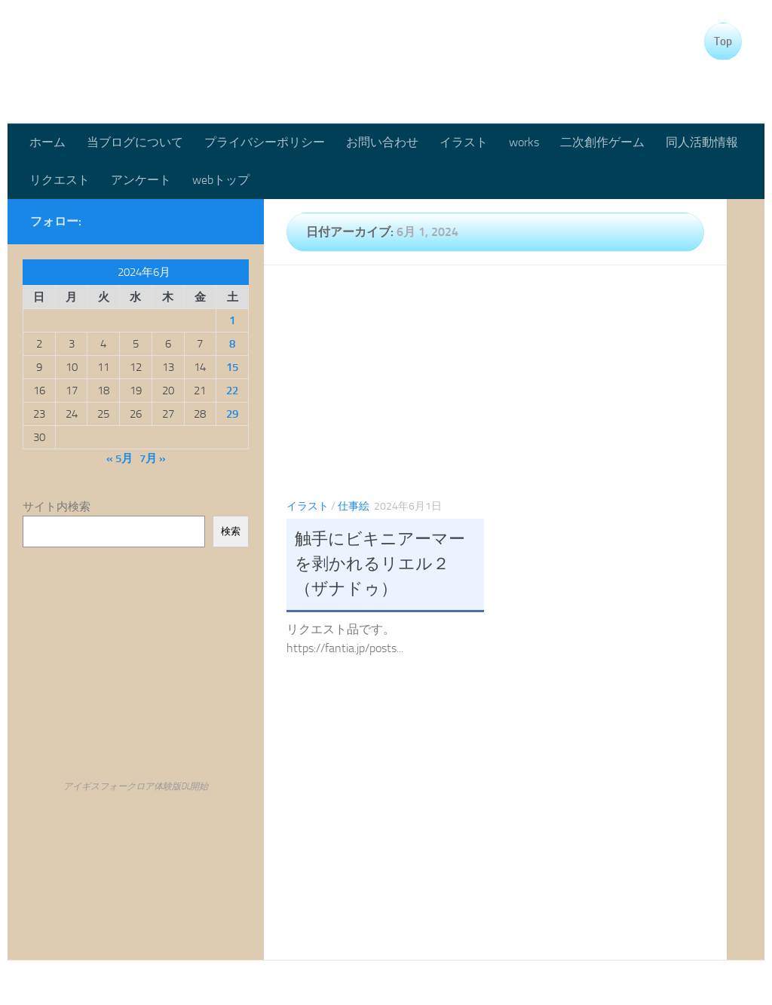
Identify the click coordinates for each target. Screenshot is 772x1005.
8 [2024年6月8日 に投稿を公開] (232, 344)
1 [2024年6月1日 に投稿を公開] (232, 320)
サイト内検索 (56, 506)
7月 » (152, 458)
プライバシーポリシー (264, 142)
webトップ (221, 180)
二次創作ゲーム (602, 142)
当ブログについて (135, 142)
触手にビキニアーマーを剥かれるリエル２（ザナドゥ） (380, 564)
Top (723, 41)
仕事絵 (353, 506)
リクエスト (59, 180)
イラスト (464, 142)
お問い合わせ (382, 142)
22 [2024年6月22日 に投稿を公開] (232, 390)
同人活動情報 (702, 142)
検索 (230, 531)
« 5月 (119, 458)
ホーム (47, 142)
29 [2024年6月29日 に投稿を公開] (232, 414)
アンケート (141, 180)
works (524, 142)
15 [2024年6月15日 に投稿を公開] (232, 367)
